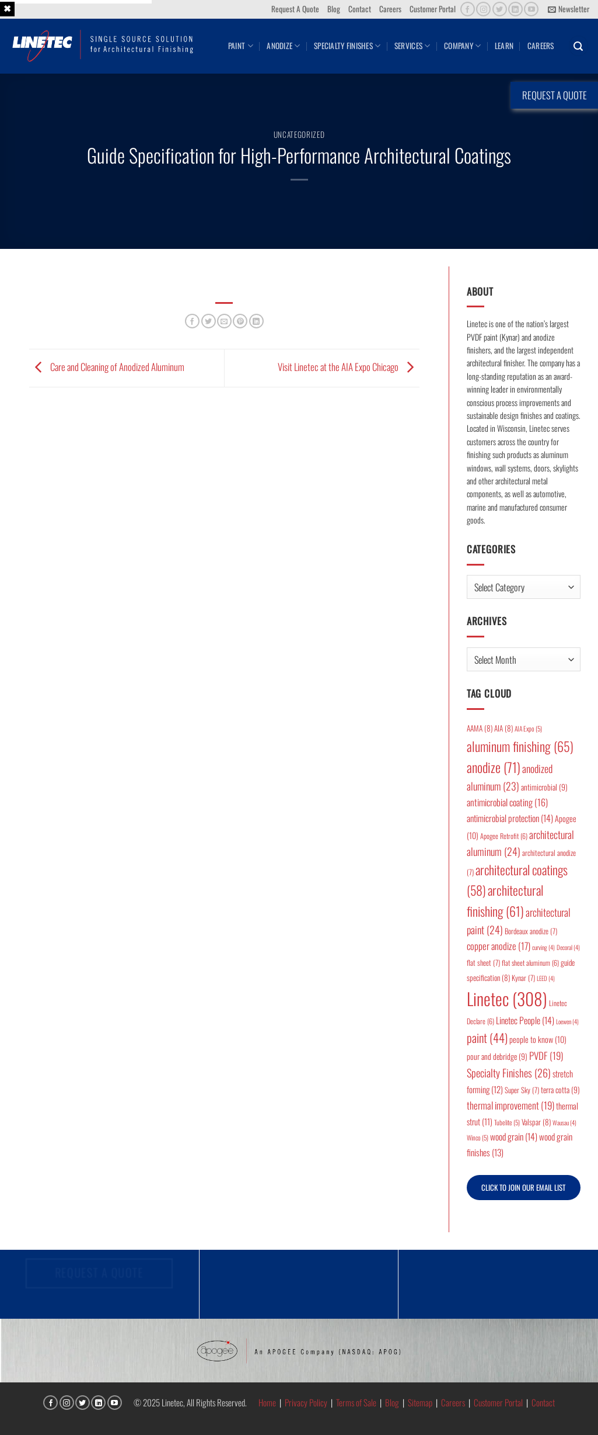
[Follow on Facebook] (467, 9)
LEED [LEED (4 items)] (546, 978)
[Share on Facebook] (192, 321)
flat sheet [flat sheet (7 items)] (483, 962)
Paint (240, 45)
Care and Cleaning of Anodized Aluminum (106, 366)
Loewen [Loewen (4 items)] (567, 1021)
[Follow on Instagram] (483, 9)
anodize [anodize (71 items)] (493, 767)
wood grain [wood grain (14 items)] (513, 1136)
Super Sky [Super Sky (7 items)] (522, 1090)
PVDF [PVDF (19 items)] (546, 1055)
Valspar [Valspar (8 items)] (536, 1122)
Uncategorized (299, 134)
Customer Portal (433, 9)
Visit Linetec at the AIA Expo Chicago (348, 366)
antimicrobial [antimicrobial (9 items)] (544, 787)
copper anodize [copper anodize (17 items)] (498, 945)
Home (267, 1402)
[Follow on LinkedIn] (515, 9)
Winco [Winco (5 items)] (477, 1137)
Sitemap (420, 1402)
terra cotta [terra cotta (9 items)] (560, 1090)
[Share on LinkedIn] (256, 321)
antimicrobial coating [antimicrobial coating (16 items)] (507, 802)
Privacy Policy (306, 1402)
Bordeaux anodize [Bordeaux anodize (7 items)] (531, 931)
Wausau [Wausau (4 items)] (564, 1122)
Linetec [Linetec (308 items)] (507, 998)
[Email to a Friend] (224, 321)
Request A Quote (295, 9)
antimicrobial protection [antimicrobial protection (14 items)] (510, 818)
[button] (568, 9)
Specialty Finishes (347, 45)
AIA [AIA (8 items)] (503, 728)
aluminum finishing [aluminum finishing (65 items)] (520, 745)
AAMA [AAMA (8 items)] (479, 728)
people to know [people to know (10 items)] (537, 1039)
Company (462, 45)
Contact (359, 9)
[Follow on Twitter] (499, 9)
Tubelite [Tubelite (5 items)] (507, 1122)
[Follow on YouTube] (531, 9)
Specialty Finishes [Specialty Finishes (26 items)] (509, 1072)
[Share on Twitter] (208, 321)
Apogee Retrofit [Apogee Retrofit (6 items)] (503, 835)
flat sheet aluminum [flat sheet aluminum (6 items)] (530, 962)
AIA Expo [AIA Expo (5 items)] (528, 728)
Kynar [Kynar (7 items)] (523, 977)
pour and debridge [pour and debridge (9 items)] (497, 1056)
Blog (333, 9)
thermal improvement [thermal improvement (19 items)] (510, 1105)
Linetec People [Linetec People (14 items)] (525, 1020)
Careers (390, 9)
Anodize (283, 45)
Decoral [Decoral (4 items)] (568, 947)
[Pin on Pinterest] (240, 321)
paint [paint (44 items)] (487, 1037)
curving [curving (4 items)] (543, 947)
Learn (504, 45)
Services (412, 45)
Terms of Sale (356, 1402)
